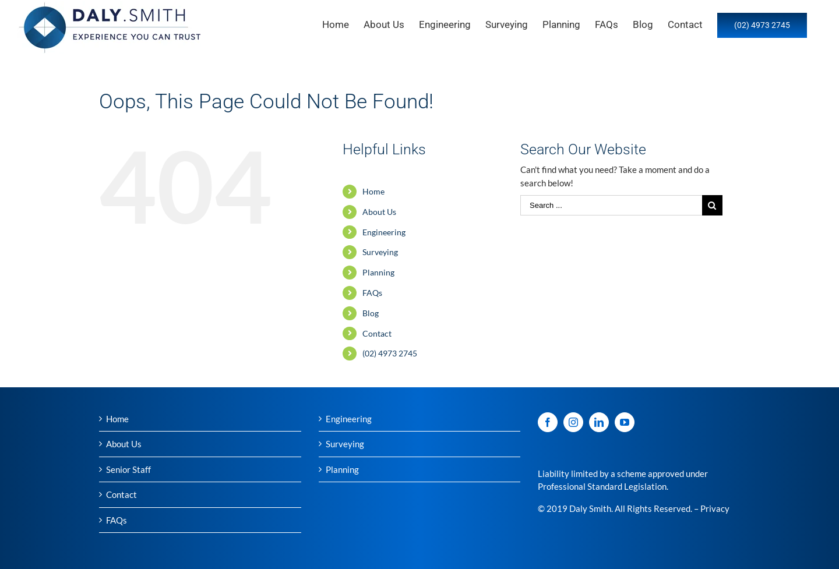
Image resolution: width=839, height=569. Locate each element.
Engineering (384, 232)
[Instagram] (573, 422)
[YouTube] (624, 422)
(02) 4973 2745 (389, 353)
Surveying (380, 252)
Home (373, 191)
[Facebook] (548, 422)
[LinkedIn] (599, 422)
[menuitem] (343, 24)
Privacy (714, 508)
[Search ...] (611, 205)
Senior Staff (128, 469)
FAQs (372, 293)
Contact (377, 333)
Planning (378, 272)
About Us (379, 212)
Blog (370, 313)
